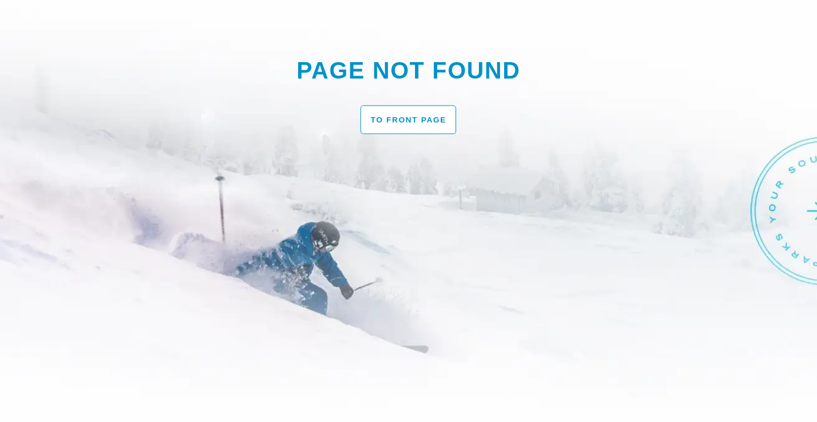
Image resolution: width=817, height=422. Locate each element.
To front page (408, 119)
